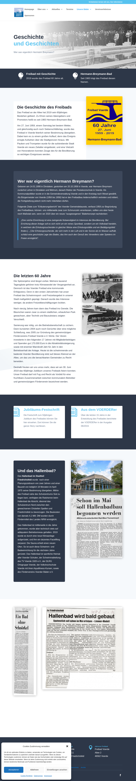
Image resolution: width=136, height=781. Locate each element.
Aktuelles (56, 9)
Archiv (83, 767)
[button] (67, 746)
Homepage (29, 9)
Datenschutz (38, 776)
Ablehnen (34, 770)
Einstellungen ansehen (57, 770)
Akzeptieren (13, 770)
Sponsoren (29, 16)
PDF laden (31, 432)
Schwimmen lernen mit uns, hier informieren (105, 2)
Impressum (48, 776)
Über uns (41, 9)
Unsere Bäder (83, 9)
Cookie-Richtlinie (27, 776)
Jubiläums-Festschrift (41, 410)
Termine (69, 9)
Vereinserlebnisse (103, 9)
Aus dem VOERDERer (99, 410)
